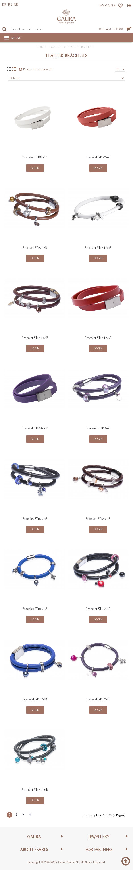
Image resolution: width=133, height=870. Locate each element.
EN (10, 5)
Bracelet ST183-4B (98, 428)
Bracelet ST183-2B (35, 609)
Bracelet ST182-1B (35, 699)
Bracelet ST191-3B (35, 248)
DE (4, 5)
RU (16, 5)
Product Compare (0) (37, 69)
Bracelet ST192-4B (98, 157)
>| (30, 815)
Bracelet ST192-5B (35, 157)
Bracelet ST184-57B (35, 428)
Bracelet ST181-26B (35, 790)
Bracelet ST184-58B (98, 338)
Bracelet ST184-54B (35, 338)
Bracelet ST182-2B (98, 699)
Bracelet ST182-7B (98, 609)
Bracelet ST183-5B (35, 519)
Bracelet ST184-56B (98, 248)
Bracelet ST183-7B (98, 519)
